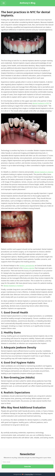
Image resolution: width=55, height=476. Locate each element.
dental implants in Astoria (43, 172)
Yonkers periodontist (27, 265)
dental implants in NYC (41, 103)
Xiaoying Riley (29, 474)
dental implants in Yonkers (13, 286)
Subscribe (27, 466)
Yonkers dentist (28, 268)
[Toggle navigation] (3, 3)
